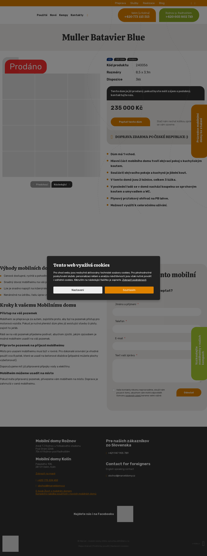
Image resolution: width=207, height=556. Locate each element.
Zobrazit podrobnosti (134, 279)
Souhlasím (129, 290)
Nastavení (78, 290)
